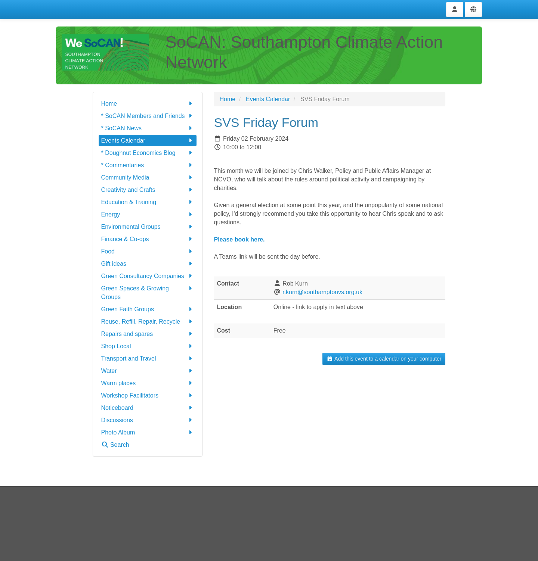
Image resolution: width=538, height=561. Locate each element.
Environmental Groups (147, 226)
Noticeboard (147, 407)
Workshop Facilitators (147, 395)
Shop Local (147, 346)
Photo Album (147, 432)
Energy (147, 214)
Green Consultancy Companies (147, 276)
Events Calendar (147, 140)
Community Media (147, 177)
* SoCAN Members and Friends (147, 116)
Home (147, 103)
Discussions (147, 420)
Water (147, 371)
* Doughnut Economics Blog (147, 153)
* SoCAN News (147, 128)
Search (115, 445)
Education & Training (147, 202)
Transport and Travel (147, 358)
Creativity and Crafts (147, 190)
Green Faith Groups (147, 309)
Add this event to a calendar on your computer (384, 359)
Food (147, 251)
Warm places (147, 383)
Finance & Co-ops (147, 239)
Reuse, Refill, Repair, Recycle (147, 321)
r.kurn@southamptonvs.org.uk (322, 292)
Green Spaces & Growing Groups (147, 292)
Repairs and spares (147, 334)
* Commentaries (147, 165)
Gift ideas (147, 263)
